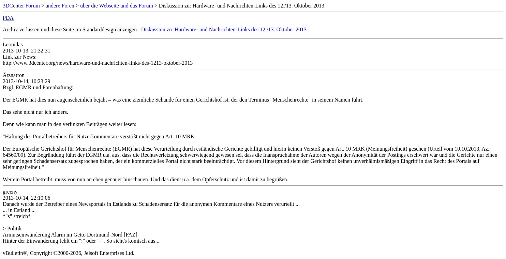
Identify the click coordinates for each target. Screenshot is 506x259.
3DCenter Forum (21, 6)
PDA (8, 18)
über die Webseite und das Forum (116, 6)
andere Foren (60, 6)
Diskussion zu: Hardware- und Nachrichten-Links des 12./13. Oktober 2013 (224, 29)
